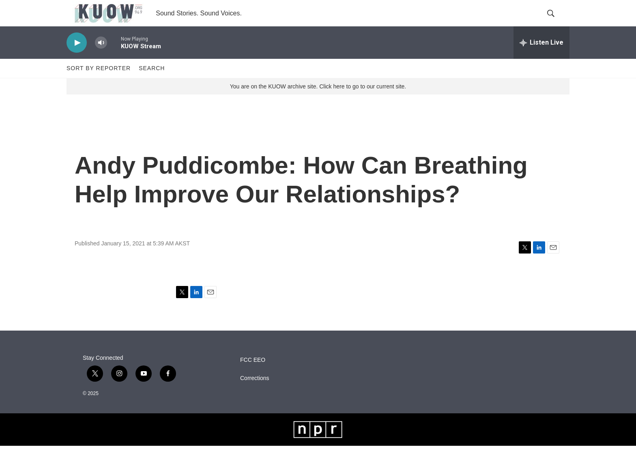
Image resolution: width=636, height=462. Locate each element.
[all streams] (541, 59)
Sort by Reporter (99, 84)
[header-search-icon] (556, 21)
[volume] (101, 59)
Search (152, 84)
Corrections (254, 394)
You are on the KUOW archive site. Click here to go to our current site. (318, 102)
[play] (76, 59)
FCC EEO (252, 376)
